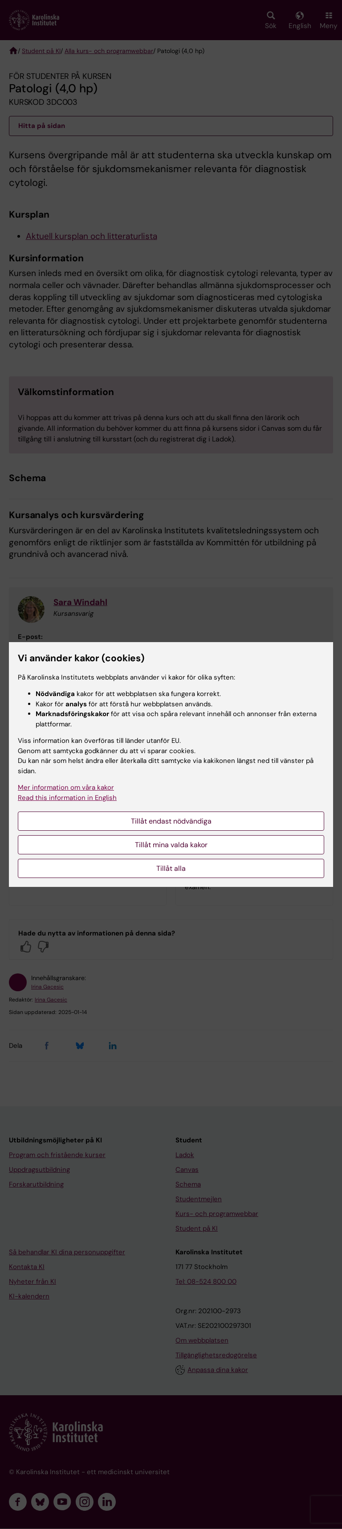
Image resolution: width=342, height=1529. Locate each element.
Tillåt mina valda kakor (171, 844)
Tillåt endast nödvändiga (171, 821)
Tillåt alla (171, 868)
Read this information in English (67, 797)
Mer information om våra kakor (66, 787)
